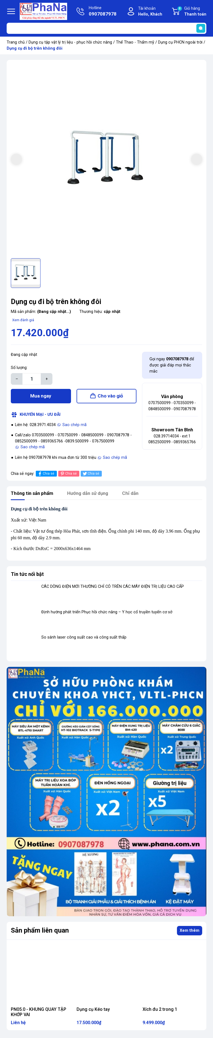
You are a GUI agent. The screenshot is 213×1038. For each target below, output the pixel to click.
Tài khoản (150, 11)
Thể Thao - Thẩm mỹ (135, 42)
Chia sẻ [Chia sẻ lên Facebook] (45, 476)
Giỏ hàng (191, 11)
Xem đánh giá (23, 320)
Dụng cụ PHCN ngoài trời (180, 42)
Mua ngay (40, 397)
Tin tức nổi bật (27, 576)
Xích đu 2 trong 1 (160, 1011)
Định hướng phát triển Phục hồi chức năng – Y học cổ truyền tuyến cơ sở (106, 614)
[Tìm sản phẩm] (106, 28)
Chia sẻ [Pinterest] (68, 476)
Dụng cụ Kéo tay (93, 1011)
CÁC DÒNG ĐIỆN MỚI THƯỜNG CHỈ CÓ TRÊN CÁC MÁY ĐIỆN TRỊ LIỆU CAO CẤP (112, 588)
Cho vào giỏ (110, 397)
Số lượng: (19, 367)
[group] (106, 159)
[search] (200, 28)
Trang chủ (16, 42)
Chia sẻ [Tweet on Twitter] (90, 476)
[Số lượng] (31, 379)
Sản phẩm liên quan (40, 932)
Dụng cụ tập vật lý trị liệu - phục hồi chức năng (70, 42)
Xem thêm (189, 932)
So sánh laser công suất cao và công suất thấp (83, 639)
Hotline (102, 12)
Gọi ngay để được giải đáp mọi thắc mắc (171, 365)
